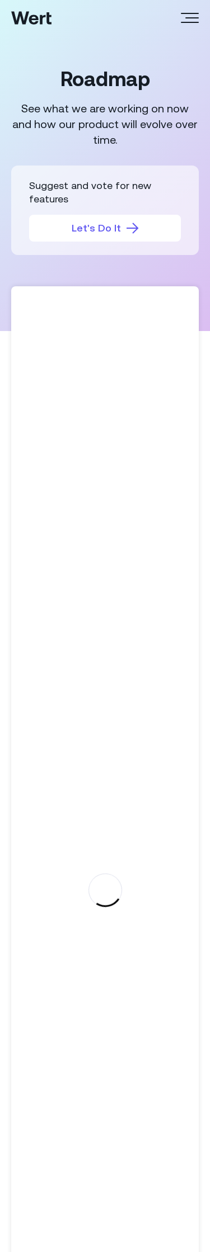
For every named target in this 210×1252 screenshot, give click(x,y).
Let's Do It (105, 228)
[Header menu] (190, 18)
